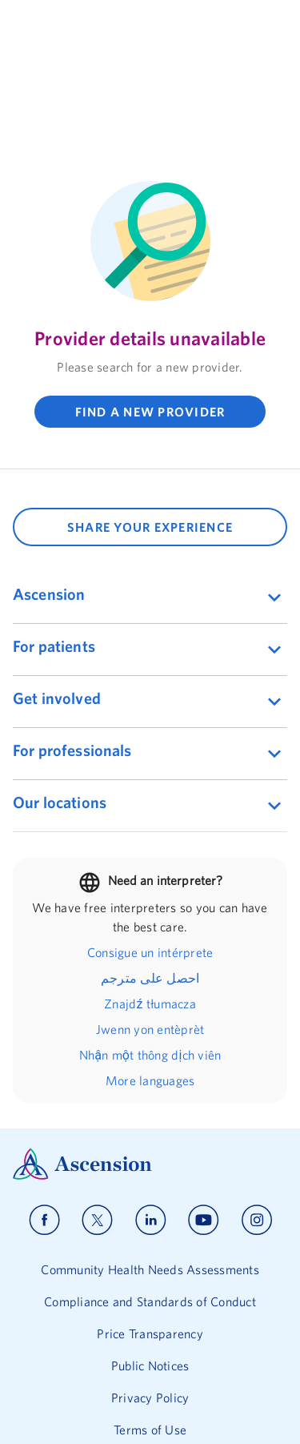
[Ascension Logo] (150, 1092)
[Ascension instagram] (257, 1148)
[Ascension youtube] (203, 1148)
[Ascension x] (97, 1148)
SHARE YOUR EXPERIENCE (150, 527)
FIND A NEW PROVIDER (150, 411)
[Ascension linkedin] (150, 1148)
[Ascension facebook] (44, 1148)
